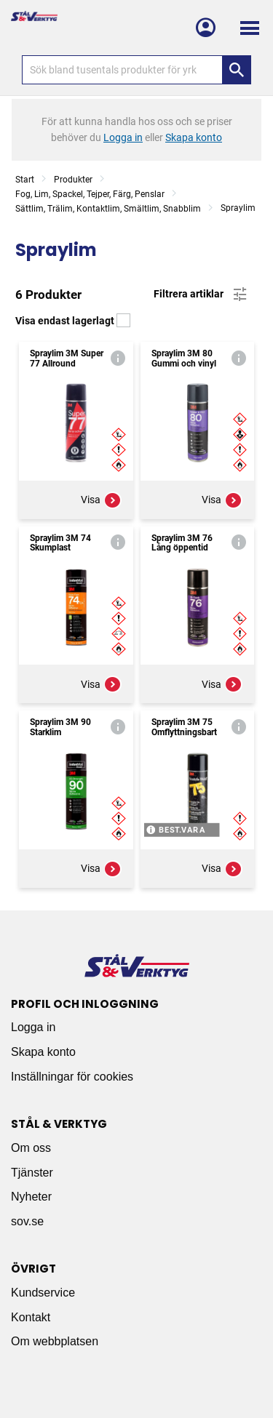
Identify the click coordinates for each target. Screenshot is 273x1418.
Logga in (33, 1027)
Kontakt (30, 1317)
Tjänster (32, 1172)
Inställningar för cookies (72, 1076)
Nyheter (31, 1196)
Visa (101, 500)
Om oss (31, 1148)
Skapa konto (43, 1052)
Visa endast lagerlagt (72, 321)
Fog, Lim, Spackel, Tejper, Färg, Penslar (90, 194)
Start (24, 180)
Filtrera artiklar (201, 294)
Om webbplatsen (54, 1341)
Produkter (73, 180)
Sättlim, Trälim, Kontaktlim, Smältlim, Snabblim (108, 209)
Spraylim (238, 208)
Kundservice (43, 1292)
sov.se (27, 1221)
